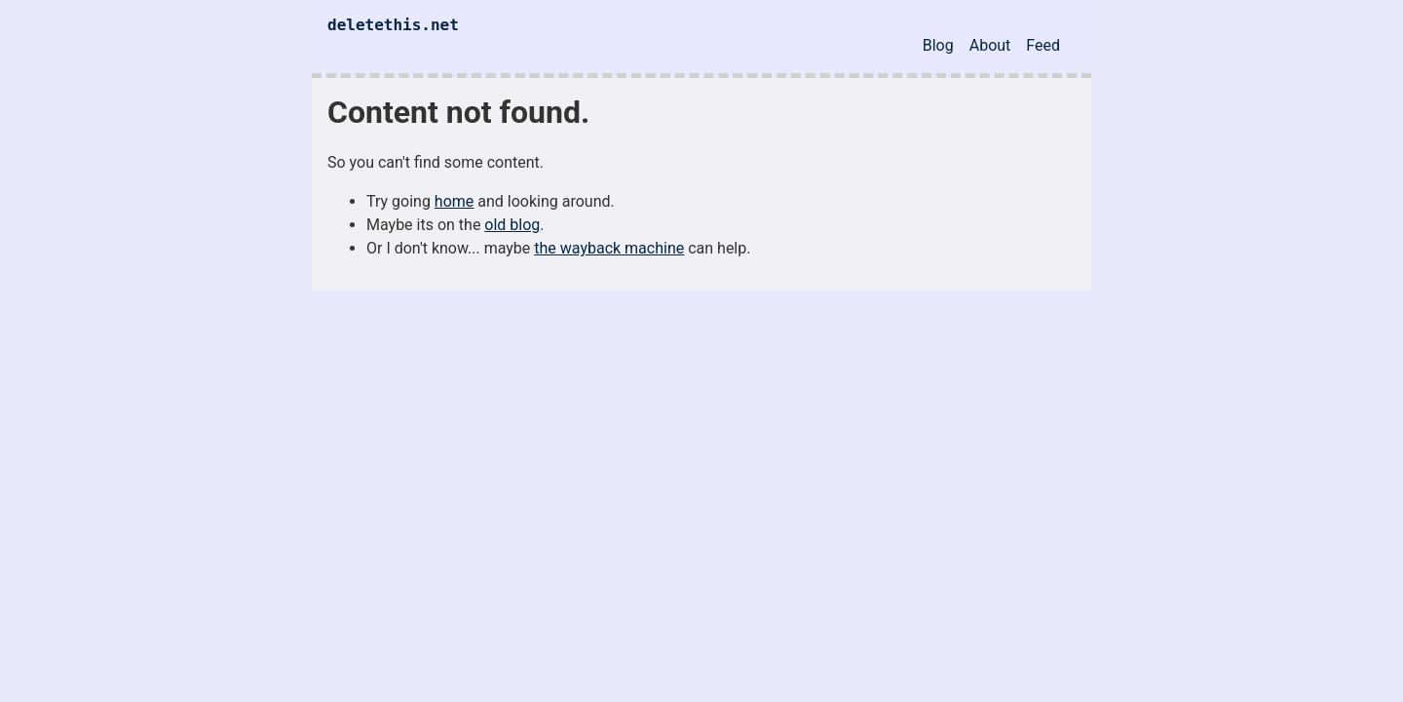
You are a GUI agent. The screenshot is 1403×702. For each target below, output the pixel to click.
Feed (1043, 45)
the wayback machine (609, 248)
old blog (512, 224)
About (990, 45)
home (454, 201)
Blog (938, 45)
